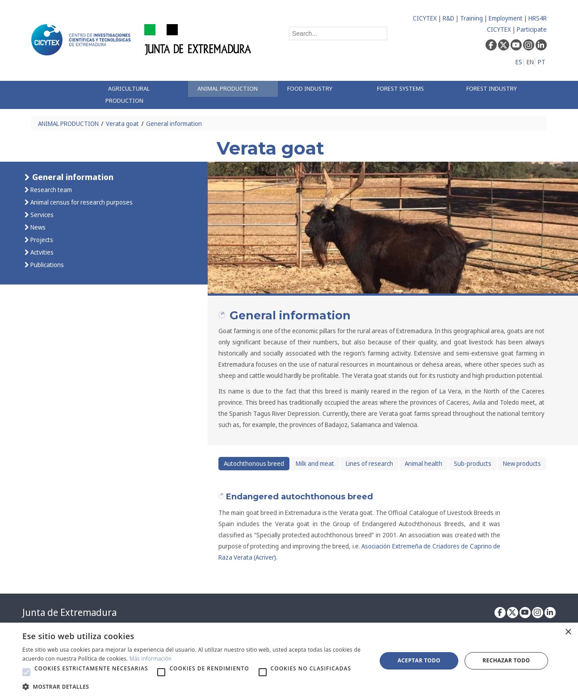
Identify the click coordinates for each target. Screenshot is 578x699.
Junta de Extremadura (69, 612)
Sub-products (472, 463)
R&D (448, 18)
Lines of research (369, 463)
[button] (26, 672)
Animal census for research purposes (81, 202)
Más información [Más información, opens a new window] (151, 658)
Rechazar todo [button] (506, 660)
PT (541, 62)
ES (518, 62)
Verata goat (122, 123)
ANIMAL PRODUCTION (68, 123)
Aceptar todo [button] (419, 660)
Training (471, 18)
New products (522, 463)
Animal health (423, 463)
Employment (506, 18)
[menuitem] (143, 95)
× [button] (568, 632)
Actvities (41, 252)
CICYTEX (425, 18)
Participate (532, 29)
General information (174, 123)
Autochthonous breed (254, 463)
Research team (50, 189)
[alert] (289, 661)
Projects (41, 239)
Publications (46, 264)
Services (41, 214)
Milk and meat (315, 463)
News (37, 227)
